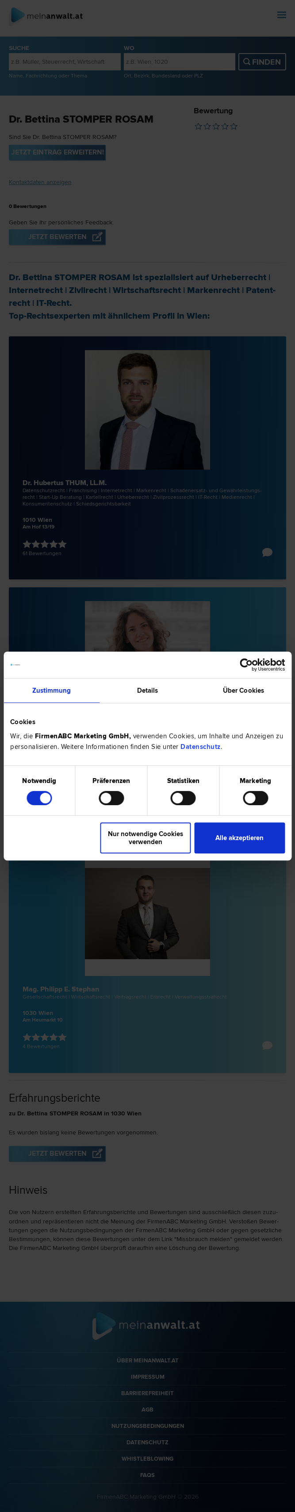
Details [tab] (147, 690)
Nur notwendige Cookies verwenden (145, 838)
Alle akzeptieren (239, 838)
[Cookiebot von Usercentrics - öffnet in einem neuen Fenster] (246, 664)
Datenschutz (200, 747)
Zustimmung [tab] (51, 690)
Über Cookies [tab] (243, 690)
